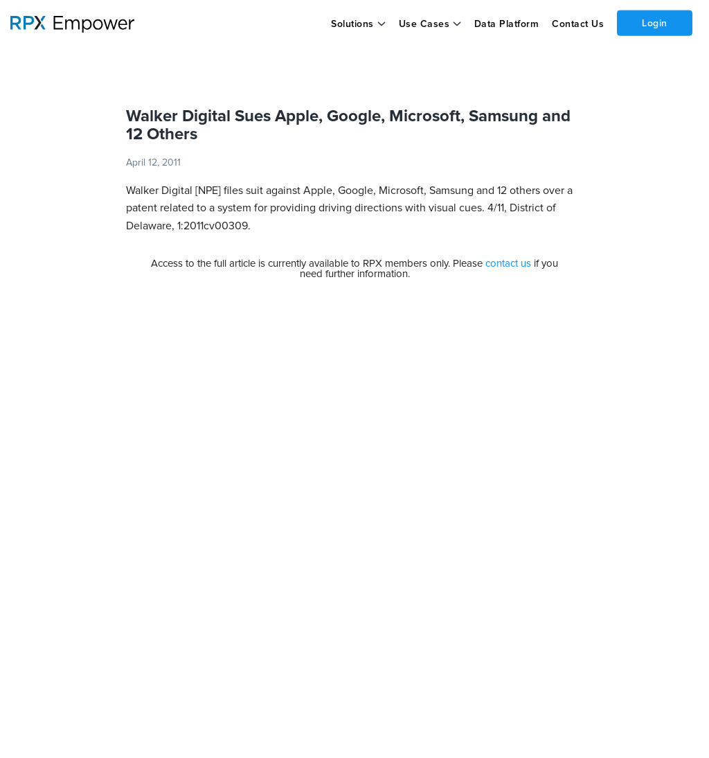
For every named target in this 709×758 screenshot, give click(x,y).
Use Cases (424, 24)
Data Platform (506, 24)
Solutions (352, 24)
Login (654, 23)
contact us (508, 263)
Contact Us (578, 24)
